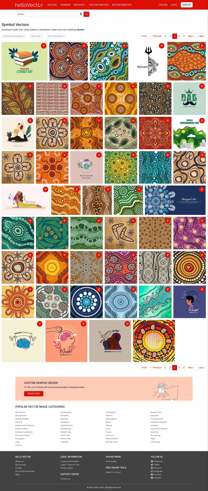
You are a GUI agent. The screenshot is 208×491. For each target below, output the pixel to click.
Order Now (34, 393)
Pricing (163, 5)
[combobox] (14, 36)
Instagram (157, 471)
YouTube (156, 474)
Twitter (155, 464)
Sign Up (187, 4)
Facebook (156, 461)
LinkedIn (156, 478)
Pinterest (156, 468)
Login (174, 5)
